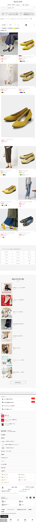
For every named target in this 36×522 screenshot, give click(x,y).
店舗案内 (2, 454)
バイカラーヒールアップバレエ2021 (25, 201)
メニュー (3, 520)
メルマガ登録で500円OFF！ (18, 399)
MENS (13, 4)
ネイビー (29, 260)
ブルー (6, 257)
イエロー (16, 28)
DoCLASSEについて (4, 457)
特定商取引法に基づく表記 (21, 509)
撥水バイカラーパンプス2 (23, 170)
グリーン (29, 254)
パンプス (10, 28)
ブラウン (6, 254)
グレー (29, 252)
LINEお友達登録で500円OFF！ (18, 402)
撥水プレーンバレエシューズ (6, 170)
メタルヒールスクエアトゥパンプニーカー (8, 88)
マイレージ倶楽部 (22, 480)
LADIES (9, 4)
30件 (10, 24)
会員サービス (4, 479)
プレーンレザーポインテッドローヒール (26, 56)
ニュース (2, 460)
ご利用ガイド (3, 470)
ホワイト (6, 252)
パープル (18, 257)
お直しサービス (5, 477)
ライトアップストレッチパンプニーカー (8, 232)
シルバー (6, 263)
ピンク (29, 257)
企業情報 (2, 511)
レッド (6, 260)
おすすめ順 (3, 24)
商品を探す (4, 516)
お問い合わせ (3, 467)
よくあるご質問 (3, 464)
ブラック (18, 252)
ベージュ (18, 254)
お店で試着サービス (6, 482)
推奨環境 (30, 509)
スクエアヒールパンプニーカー (6, 201)
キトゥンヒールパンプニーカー (24, 88)
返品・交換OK (5, 474)
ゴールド (18, 263)
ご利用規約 (3, 509)
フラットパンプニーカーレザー (24, 232)
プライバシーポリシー (11, 509)
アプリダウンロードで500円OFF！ (8, 405)
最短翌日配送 (21, 474)
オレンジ (18, 260)
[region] (18, 4)
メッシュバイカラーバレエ (5, 56)
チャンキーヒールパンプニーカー (7, 139)
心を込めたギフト (22, 477)
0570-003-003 (23, 491)
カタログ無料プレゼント (7, 409)
